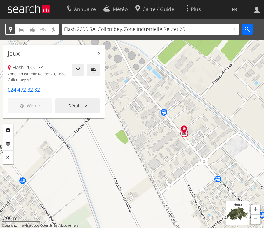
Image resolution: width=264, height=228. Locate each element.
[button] (255, 210)
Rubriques (8, 130)
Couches (8, 143)
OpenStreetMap (53, 225)
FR (234, 9)
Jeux (14, 53)
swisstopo (30, 225)
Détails (75, 106)
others (73, 225)
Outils (8, 157)
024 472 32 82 (24, 89)
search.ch (12, 225)
